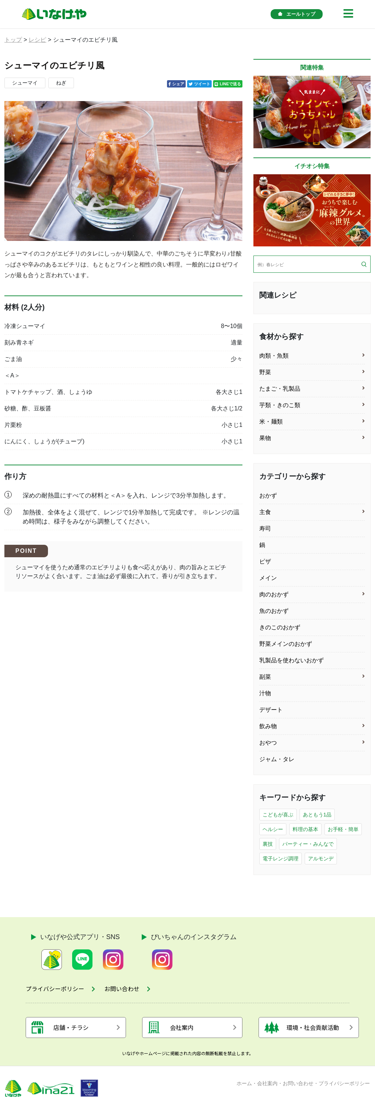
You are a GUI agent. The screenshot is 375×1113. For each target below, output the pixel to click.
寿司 (265, 528)
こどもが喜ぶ (278, 815)
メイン (268, 578)
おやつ (268, 743)
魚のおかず (274, 611)
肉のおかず (274, 594)
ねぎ (61, 83)
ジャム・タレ (276, 759)
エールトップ (296, 14)
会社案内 (267, 1085)
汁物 (265, 693)
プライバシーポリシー (344, 1085)
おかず (268, 495)
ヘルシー (273, 829)
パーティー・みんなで (308, 844)
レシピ (37, 40)
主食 (265, 512)
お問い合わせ (298, 1085)
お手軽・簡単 (343, 829)
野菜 (265, 372)
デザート (271, 710)
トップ (13, 40)
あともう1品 (317, 815)
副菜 (265, 677)
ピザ (265, 561)
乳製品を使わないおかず (291, 660)
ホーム (244, 1085)
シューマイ (25, 83)
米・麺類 (271, 421)
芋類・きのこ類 (279, 405)
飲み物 (268, 726)
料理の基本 (305, 829)
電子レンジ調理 (280, 858)
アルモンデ (321, 858)
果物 (265, 438)
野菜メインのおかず (285, 644)
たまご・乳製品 (279, 389)
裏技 (268, 844)
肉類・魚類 (274, 356)
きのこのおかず (279, 627)
